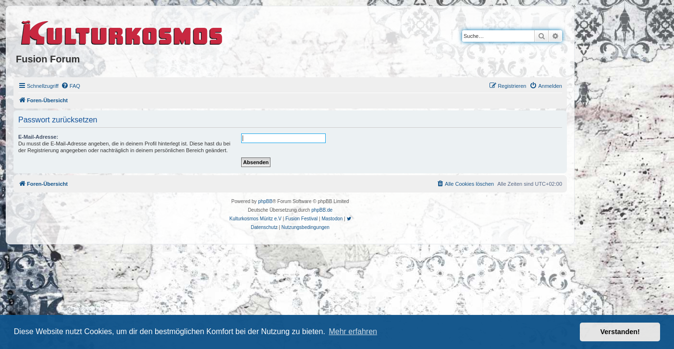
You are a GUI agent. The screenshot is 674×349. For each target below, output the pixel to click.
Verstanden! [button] (620, 332)
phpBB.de (321, 210)
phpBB (265, 201)
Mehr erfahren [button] (353, 331)
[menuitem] (70, 86)
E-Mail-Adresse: (38, 137)
